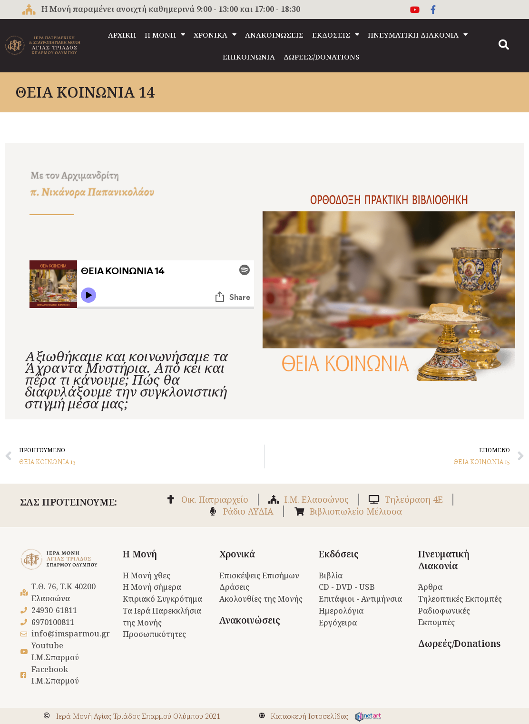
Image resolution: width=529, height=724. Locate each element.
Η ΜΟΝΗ (165, 34)
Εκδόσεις (339, 554)
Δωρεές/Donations (459, 643)
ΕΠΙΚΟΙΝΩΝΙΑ (249, 56)
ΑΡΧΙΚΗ (122, 35)
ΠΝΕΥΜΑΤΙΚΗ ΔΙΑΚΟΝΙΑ (418, 34)
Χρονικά (237, 554)
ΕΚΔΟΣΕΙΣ (335, 34)
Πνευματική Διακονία (444, 560)
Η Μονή (140, 554)
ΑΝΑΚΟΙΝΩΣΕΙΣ (274, 35)
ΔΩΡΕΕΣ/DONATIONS (321, 56)
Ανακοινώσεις (249, 620)
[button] (504, 45)
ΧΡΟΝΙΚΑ (215, 34)
